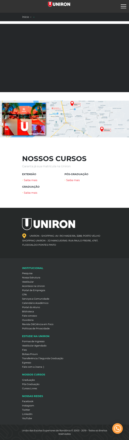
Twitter (26, 409)
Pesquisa (27, 273)
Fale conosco (29, 315)
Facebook (27, 401)
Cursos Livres (29, 388)
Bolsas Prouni (30, 354)
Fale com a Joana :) (33, 366)
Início (25, 17)
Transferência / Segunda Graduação (42, 358)
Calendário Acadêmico (35, 303)
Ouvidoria (28, 320)
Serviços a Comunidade (35, 298)
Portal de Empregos (33, 290)
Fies (24, 349)
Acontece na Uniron (33, 286)
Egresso (26, 362)
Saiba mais (29, 180)
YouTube (27, 418)
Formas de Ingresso (33, 341)
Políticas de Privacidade (36, 328)
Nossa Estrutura (31, 277)
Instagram (28, 405)
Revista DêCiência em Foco (37, 324)
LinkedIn (27, 414)
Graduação (28, 379)
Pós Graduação (30, 384)
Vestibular (28, 281)
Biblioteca (28, 311)
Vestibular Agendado (34, 345)
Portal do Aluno (31, 307)
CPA (24, 294)
